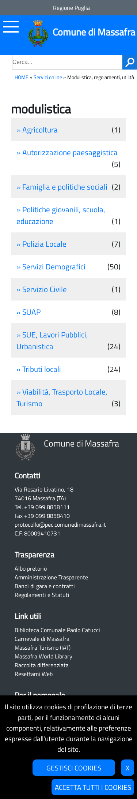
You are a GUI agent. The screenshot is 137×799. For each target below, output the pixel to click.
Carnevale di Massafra (42, 638)
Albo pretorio (31, 568)
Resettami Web (34, 673)
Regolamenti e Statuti (42, 594)
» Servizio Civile (41, 289)
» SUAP (28, 312)
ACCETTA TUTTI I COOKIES (93, 787)
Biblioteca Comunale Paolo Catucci (57, 630)
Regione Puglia (71, 7)
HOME (21, 77)
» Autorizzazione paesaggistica (67, 152)
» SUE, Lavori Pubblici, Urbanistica (52, 340)
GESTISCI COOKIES (73, 767)
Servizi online (48, 77)
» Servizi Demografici (50, 266)
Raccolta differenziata (42, 665)
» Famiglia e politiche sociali (61, 187)
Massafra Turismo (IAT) (43, 647)
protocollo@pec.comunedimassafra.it (60, 524)
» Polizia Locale (41, 244)
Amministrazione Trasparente (51, 577)
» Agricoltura (37, 129)
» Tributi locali (38, 369)
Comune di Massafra (94, 32)
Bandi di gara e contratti (45, 586)
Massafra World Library (43, 656)
